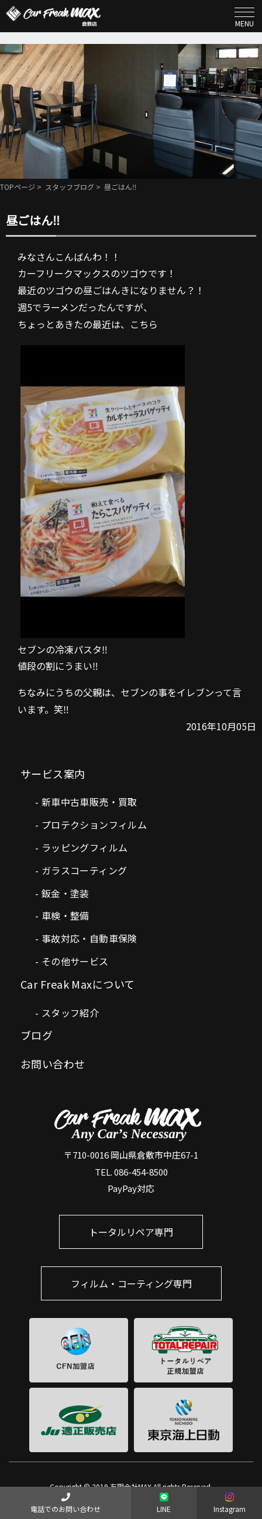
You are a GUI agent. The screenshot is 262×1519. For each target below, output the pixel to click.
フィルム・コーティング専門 (131, 1283)
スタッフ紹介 (70, 1013)
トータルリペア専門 (131, 1232)
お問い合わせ (52, 1063)
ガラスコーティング (84, 870)
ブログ (36, 1035)
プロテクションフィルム (94, 825)
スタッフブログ (69, 187)
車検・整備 (65, 915)
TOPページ (17, 187)
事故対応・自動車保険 (89, 938)
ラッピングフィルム (85, 847)
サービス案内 (52, 773)
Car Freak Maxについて (77, 984)
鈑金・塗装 (65, 893)
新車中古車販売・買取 (89, 802)
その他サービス (75, 961)
